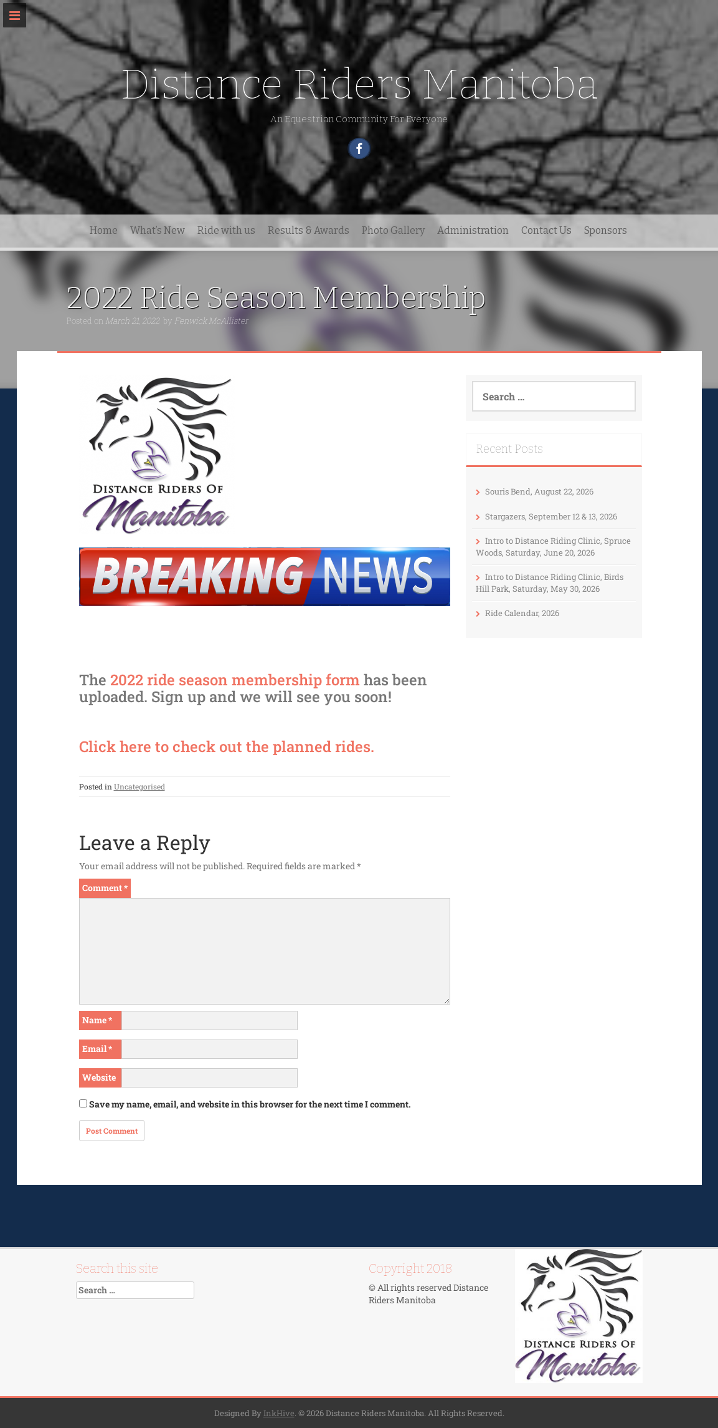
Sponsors (605, 230)
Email (97, 1048)
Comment (105, 888)
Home (104, 230)
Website (99, 1077)
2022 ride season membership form (235, 680)
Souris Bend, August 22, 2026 (539, 491)
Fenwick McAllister (211, 320)
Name (97, 1020)
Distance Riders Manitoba (359, 84)
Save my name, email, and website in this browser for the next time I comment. (250, 1104)
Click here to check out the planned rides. (226, 746)
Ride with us (226, 230)
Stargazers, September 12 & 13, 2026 (551, 516)
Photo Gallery (393, 230)
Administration (473, 230)
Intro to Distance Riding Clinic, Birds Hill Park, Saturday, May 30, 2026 (549, 582)
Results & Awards (308, 230)
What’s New (157, 230)
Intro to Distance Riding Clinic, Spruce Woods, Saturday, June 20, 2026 (553, 546)
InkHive (279, 1413)
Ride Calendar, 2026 (522, 613)
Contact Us (546, 230)
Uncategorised (139, 786)
